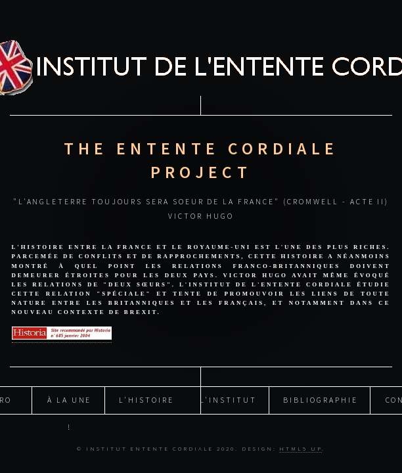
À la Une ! (69, 404)
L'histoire (146, 400)
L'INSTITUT (228, 400)
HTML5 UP (300, 448)
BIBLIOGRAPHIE (320, 400)
